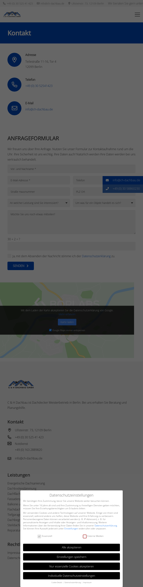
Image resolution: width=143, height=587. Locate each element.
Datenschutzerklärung (106, 525)
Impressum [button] (87, 582)
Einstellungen (71, 528)
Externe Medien (93, 536)
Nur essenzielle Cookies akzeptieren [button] (71, 566)
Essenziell (44, 536)
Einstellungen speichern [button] (71, 557)
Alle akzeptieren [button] (71, 547)
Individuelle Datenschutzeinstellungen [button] (71, 575)
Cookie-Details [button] (56, 582)
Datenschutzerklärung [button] (72, 582)
